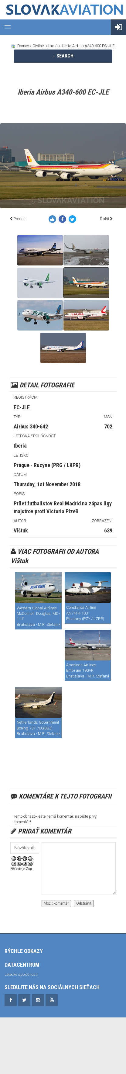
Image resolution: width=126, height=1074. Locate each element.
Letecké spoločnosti (21, 974)
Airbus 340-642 (31, 426)
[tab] (63, 56)
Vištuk (21, 530)
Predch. (19, 219)
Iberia (20, 445)
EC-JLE (22, 407)
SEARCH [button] (63, 56)
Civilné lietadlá (45, 45)
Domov (23, 45)
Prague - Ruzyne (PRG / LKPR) (47, 465)
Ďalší (104, 219)
